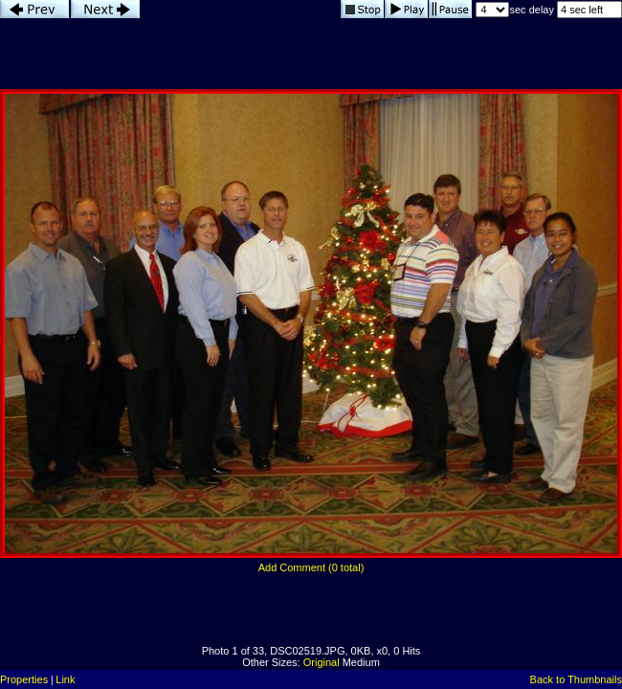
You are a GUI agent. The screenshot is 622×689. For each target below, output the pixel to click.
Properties (24, 679)
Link (65, 679)
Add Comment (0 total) (311, 567)
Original (321, 662)
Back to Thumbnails (576, 679)
